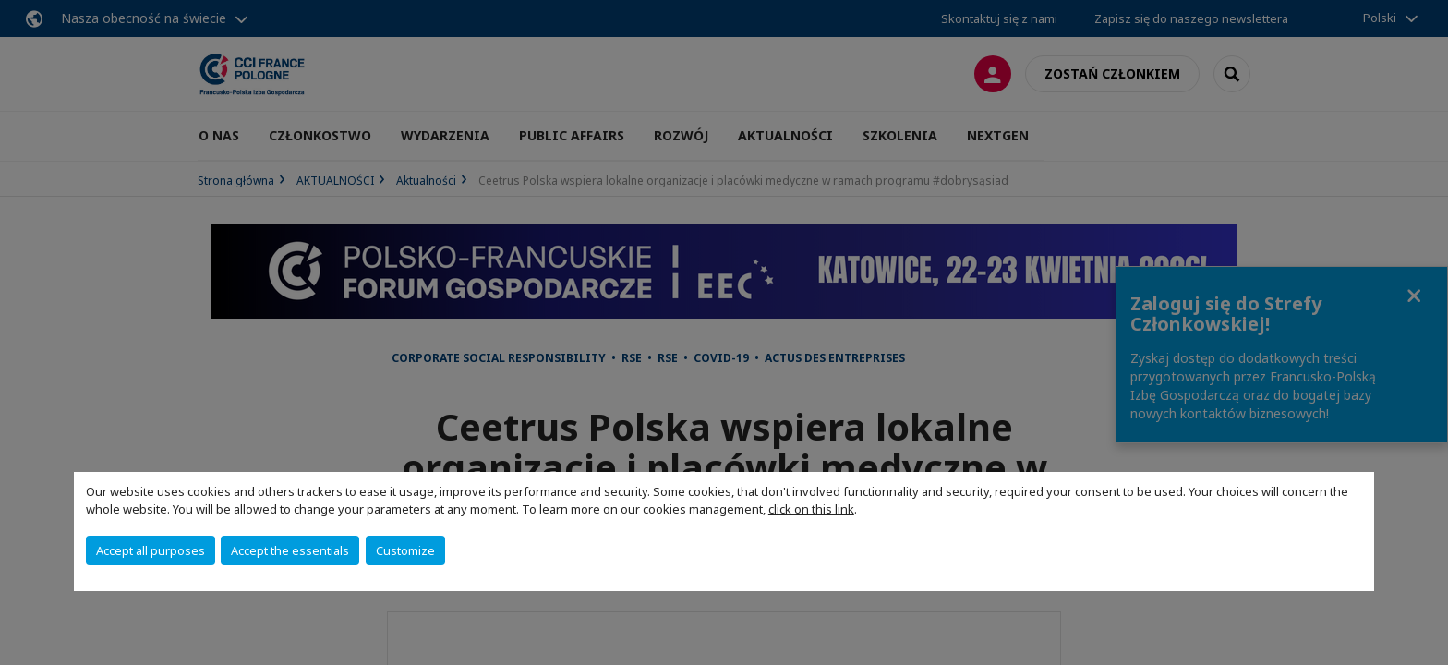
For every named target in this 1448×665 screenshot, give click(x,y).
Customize (405, 550)
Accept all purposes (150, 550)
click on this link (811, 509)
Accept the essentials (290, 550)
